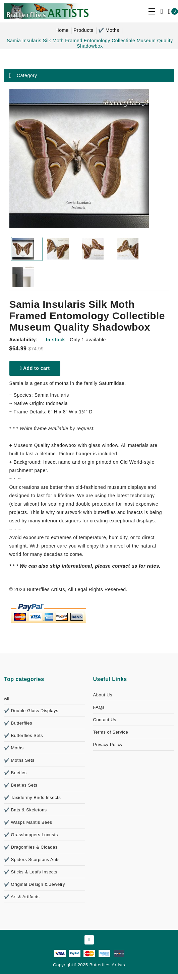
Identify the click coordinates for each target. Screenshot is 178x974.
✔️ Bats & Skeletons (25, 809)
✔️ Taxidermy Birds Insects (32, 797)
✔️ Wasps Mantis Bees (28, 822)
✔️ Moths (108, 30)
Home (62, 30)
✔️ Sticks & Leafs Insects (30, 871)
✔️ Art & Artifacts (22, 896)
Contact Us (104, 719)
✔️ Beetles (15, 772)
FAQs (99, 707)
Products (83, 30)
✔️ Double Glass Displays (31, 710)
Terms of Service (110, 732)
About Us (102, 694)
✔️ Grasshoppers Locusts (31, 834)
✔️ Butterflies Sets (23, 735)
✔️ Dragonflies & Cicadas (31, 847)
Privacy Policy (108, 744)
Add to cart (35, 368)
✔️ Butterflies (18, 723)
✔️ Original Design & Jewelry (34, 884)
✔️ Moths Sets (19, 760)
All (6, 698)
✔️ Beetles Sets (21, 785)
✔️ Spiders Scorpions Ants (32, 859)
